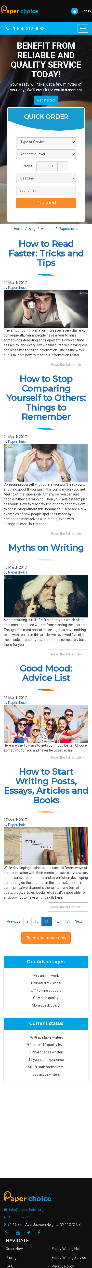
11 (47, 921)
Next (78, 921)
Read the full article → (68, 365)
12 (57, 921)
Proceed (46, 202)
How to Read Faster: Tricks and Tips (46, 253)
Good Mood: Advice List (46, 673)
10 (37, 921)
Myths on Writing (46, 547)
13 (67, 921)
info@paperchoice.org (26, 1210)
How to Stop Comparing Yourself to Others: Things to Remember (46, 398)
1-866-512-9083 (28, 28)
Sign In (81, 11)
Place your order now (46, 937)
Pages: (28, 166)
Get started (46, 100)
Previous (13, 921)
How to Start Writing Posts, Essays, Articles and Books (46, 786)
